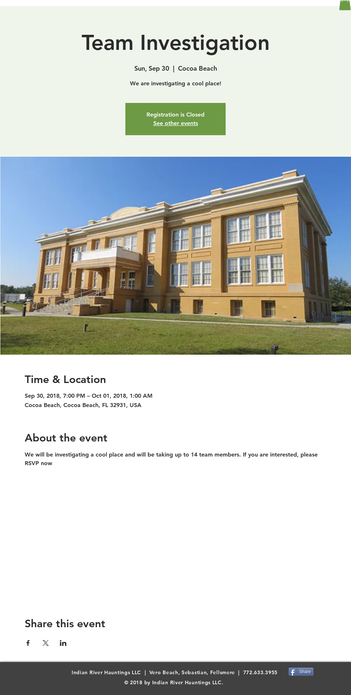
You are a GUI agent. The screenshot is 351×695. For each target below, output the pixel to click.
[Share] (301, 671)
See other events (175, 123)
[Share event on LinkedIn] (63, 643)
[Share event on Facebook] (28, 643)
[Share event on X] (45, 643)
